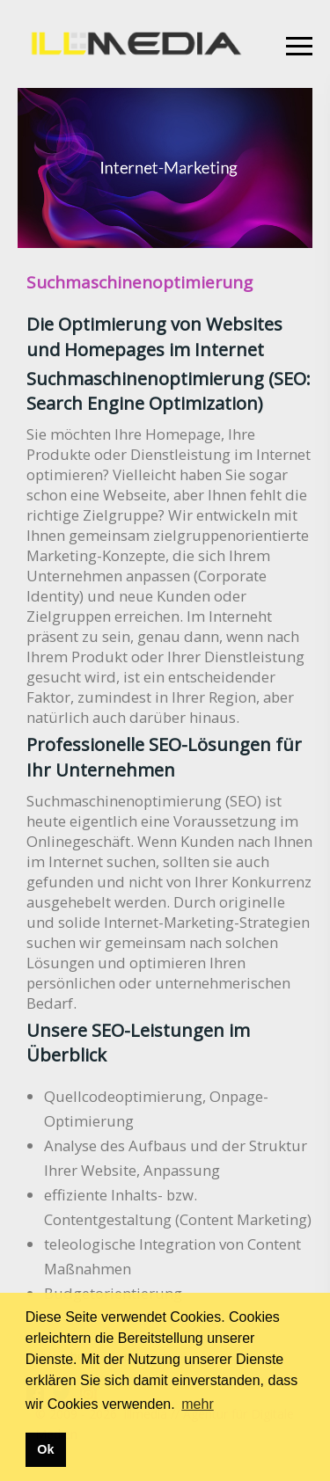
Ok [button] (45, 1449)
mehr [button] (197, 1404)
